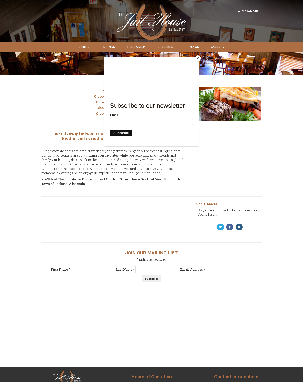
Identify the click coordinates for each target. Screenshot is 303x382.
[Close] (198, 58)
